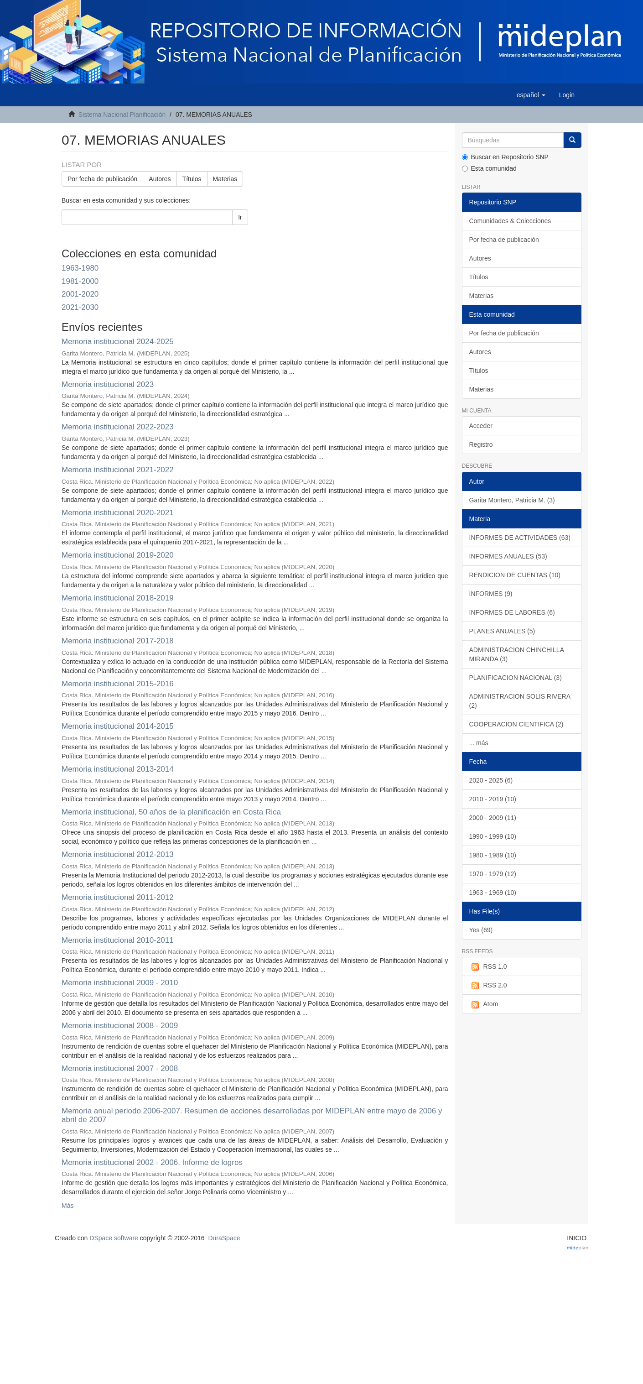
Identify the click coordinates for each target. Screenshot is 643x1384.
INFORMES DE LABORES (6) (512, 612)
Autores (160, 179)
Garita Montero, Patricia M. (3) (512, 500)
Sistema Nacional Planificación (122, 114)
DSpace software (113, 1238)
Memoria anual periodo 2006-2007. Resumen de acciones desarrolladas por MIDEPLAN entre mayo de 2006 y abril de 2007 (252, 1115)
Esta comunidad (489, 168)
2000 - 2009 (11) (493, 817)
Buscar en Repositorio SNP (505, 157)
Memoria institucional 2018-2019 (118, 598)
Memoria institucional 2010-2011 (118, 940)
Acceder (481, 425)
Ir (240, 217)
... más (478, 743)
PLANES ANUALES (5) (502, 631)
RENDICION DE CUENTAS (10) (514, 575)
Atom (483, 1004)
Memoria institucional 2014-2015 (118, 726)
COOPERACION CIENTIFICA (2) (516, 724)
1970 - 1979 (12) (493, 873)
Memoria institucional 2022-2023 (118, 427)
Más (67, 1205)
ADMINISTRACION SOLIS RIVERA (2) (519, 701)
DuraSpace (224, 1238)
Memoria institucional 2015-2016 (118, 683)
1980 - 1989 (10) (493, 855)
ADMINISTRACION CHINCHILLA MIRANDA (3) (516, 654)
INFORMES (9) (491, 593)
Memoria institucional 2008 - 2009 (120, 1025)
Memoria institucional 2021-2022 (118, 469)
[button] (531, 95)
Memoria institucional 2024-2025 (118, 341)
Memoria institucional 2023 (108, 384)
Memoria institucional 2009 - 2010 (120, 982)
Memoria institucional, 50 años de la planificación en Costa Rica (171, 812)
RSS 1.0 (488, 967)
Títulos (192, 179)
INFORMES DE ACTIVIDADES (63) (519, 537)
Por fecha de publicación (102, 179)
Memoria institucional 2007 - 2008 (120, 1068)
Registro (481, 444)
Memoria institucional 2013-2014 (118, 769)
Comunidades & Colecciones (510, 221)
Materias (225, 179)
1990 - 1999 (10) (493, 836)
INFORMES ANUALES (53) (508, 556)
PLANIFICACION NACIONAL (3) (515, 677)
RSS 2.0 (488, 986)
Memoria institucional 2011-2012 (118, 897)
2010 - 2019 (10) (493, 799)
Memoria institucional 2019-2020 (118, 555)
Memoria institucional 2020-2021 (118, 512)
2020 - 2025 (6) (491, 780)
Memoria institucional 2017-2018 (118, 641)
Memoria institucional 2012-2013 (118, 854)
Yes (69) (481, 930)
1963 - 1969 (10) (493, 892)
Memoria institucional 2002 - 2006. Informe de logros (152, 1162)
